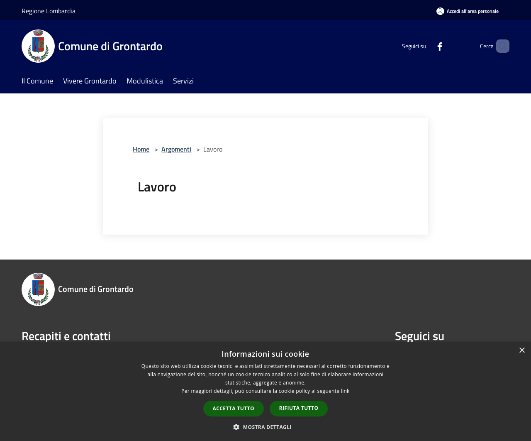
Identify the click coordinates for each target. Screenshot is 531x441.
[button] (265, 427)
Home (141, 149)
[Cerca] (499, 46)
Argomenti (176, 149)
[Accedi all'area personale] (467, 11)
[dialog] (265, 391)
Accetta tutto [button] (233, 408)
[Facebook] (425, 45)
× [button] (522, 351)
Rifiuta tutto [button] (299, 408)
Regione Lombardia (49, 11)
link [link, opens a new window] (345, 390)
